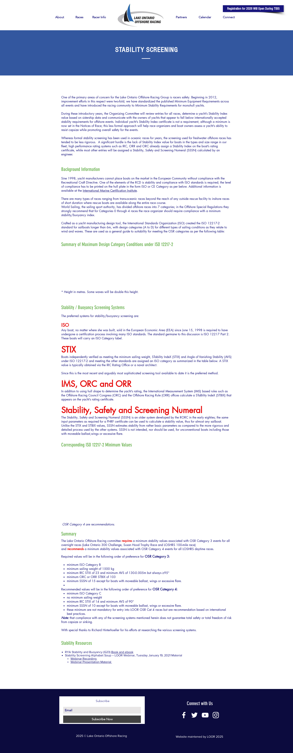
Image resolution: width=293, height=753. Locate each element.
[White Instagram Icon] (216, 715)
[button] (253, 8)
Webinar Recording (84, 658)
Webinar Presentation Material (91, 662)
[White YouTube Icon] (205, 715)
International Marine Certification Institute (110, 191)
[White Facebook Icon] (184, 715)
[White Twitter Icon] (194, 715)
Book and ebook (122, 652)
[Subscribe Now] (102, 719)
